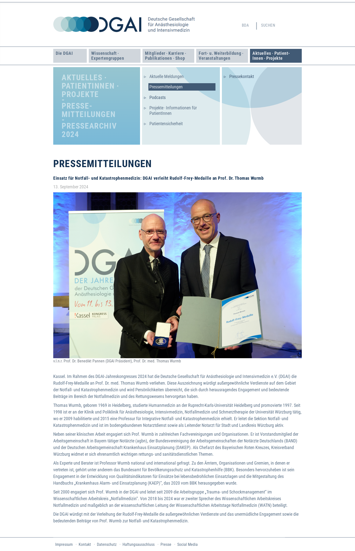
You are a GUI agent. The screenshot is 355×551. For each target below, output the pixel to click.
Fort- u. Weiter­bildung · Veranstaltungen (221, 56)
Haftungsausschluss (139, 544)
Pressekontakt (241, 76)
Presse (165, 544)
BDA (245, 25)
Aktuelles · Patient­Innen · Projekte (271, 56)
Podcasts (157, 97)
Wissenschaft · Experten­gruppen (107, 56)
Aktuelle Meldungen (166, 76)
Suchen (268, 25)
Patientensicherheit (166, 123)
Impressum (64, 544)
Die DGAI (64, 53)
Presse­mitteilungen (166, 86)
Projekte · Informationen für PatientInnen (173, 110)
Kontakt (85, 544)
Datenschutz (107, 544)
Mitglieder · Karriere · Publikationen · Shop (166, 56)
